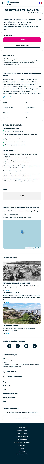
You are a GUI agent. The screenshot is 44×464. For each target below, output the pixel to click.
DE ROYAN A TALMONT (11, 293)
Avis (4, 401)
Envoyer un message (22, 45)
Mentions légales (22, 439)
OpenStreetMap (36, 248)
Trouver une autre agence (22, 418)
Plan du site (22, 451)
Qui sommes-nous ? (22, 427)
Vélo (4, 390)
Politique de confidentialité (22, 442)
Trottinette (7, 386)
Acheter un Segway (22, 436)
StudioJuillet (22, 445)
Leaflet (27, 248)
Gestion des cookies (22, 454)
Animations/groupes (10, 394)
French (41, 3)
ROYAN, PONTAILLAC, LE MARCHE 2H (17, 283)
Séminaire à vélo (22, 430)
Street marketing (9, 397)
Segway (6, 382)
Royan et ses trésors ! (11, 326)
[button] (2, 201)
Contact (22, 448)
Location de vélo (22, 433)
